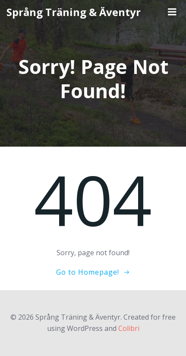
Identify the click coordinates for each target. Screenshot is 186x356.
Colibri (128, 328)
